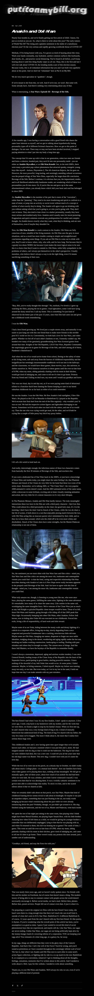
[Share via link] (22, 985)
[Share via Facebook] (13, 985)
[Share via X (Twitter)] (17, 985)
